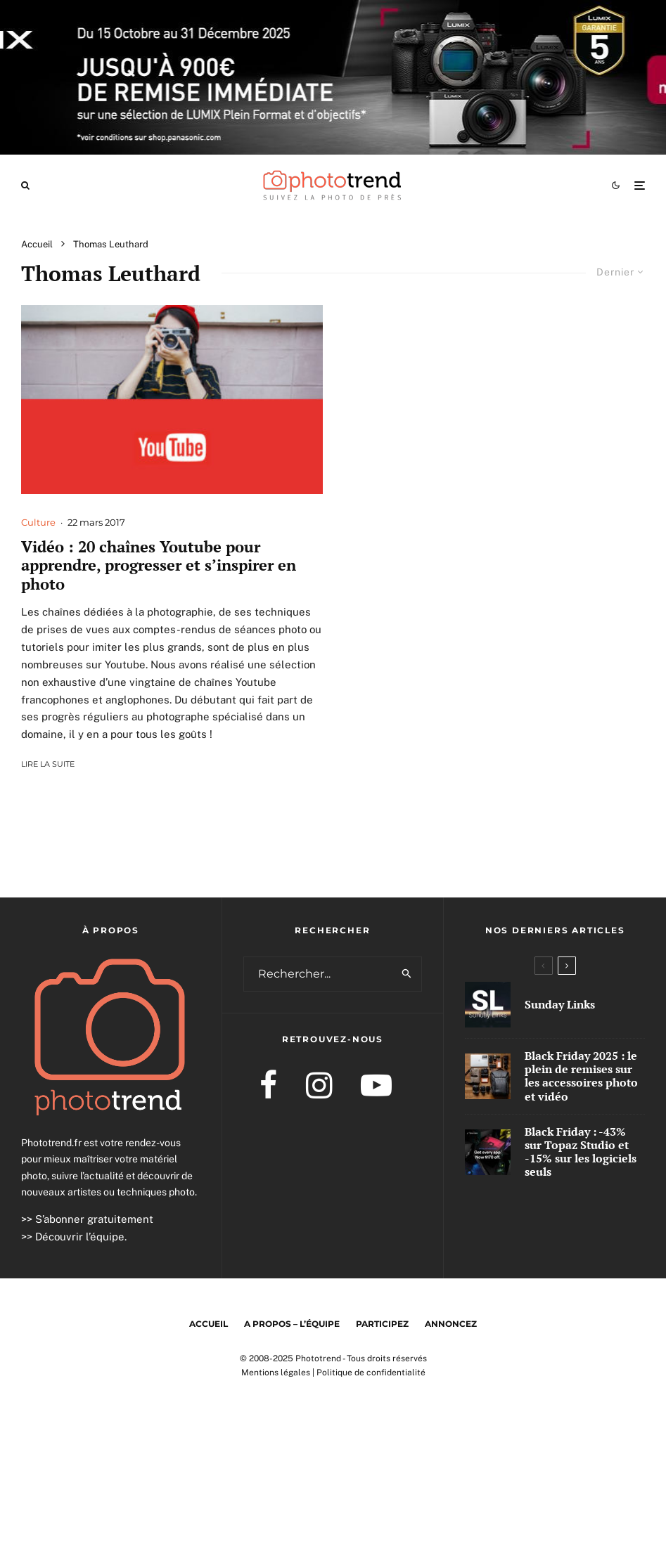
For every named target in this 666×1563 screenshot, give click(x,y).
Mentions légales (275, 1372)
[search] (406, 974)
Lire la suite (48, 764)
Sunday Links (560, 1004)
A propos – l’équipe (292, 1323)
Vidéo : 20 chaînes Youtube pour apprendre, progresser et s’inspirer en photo (158, 565)
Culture (38, 522)
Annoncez (451, 1323)
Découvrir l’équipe (79, 1237)
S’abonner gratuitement (94, 1219)
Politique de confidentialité (370, 1372)
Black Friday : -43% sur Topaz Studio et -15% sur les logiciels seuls (580, 1152)
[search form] (318, 974)
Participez (382, 1323)
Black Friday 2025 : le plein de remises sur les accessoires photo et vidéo (581, 1076)
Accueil (208, 1323)
